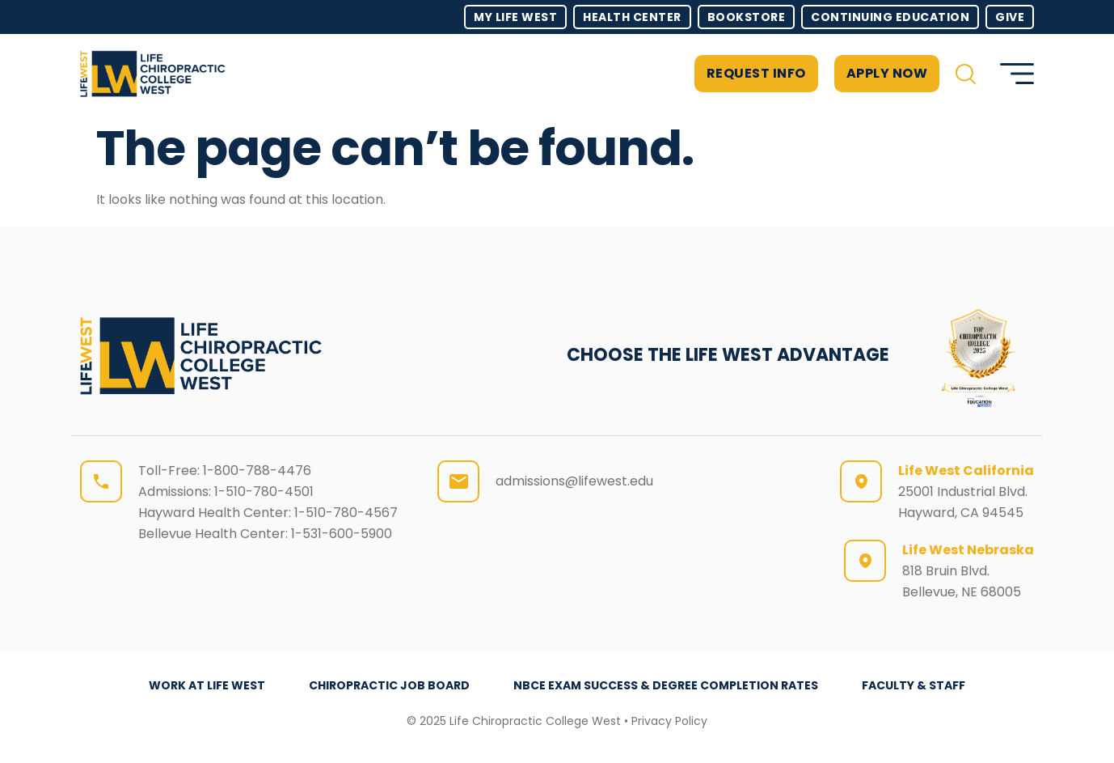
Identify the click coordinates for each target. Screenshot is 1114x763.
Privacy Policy (669, 721)
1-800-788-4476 (257, 470)
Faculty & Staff (913, 685)
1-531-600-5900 (341, 533)
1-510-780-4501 (264, 491)
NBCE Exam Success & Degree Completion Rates (665, 685)
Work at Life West (207, 685)
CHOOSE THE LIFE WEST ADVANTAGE (728, 354)
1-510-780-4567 (346, 512)
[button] (966, 74)
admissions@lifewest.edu (574, 481)
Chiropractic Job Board (389, 685)
